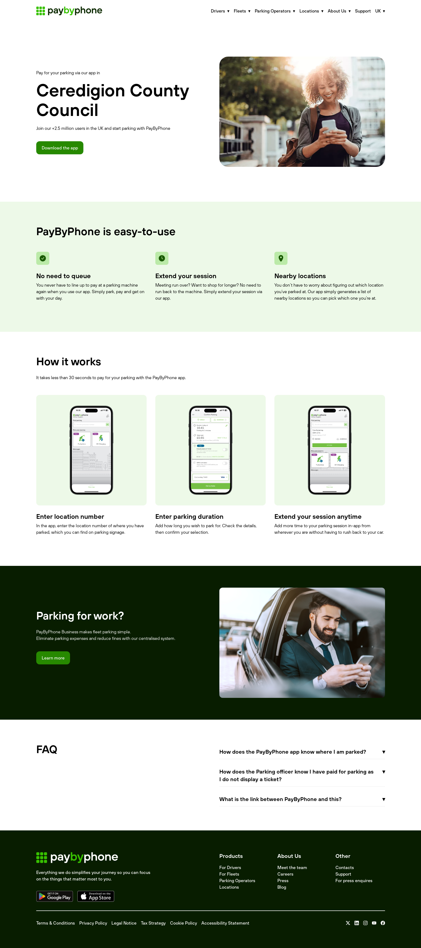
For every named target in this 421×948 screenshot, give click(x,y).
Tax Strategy (153, 923)
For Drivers (230, 867)
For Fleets (229, 874)
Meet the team (292, 867)
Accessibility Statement (225, 923)
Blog (281, 887)
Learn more (53, 658)
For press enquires (353, 880)
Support (363, 11)
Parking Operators (237, 880)
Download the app (60, 148)
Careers (285, 874)
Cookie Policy (183, 923)
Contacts (344, 867)
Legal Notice (124, 923)
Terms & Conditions (55, 923)
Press (283, 880)
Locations (229, 887)
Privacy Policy (93, 923)
